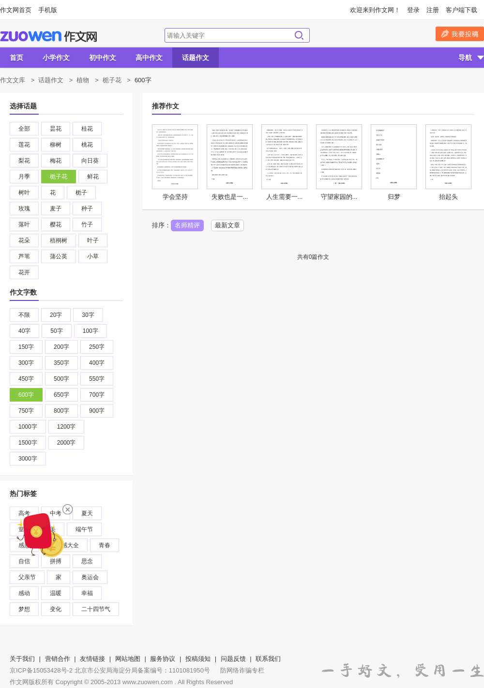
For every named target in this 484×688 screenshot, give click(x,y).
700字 (97, 394)
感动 (24, 593)
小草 (93, 256)
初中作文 (102, 57)
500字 (61, 378)
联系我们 (268, 658)
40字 (24, 331)
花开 (24, 272)
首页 (16, 57)
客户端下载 (461, 10)
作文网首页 (15, 10)
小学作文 (56, 57)
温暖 (55, 593)
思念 (87, 561)
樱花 (55, 224)
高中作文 (149, 57)
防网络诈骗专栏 (242, 670)
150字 (26, 347)
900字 (97, 410)
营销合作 (57, 658)
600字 (26, 394)
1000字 (27, 426)
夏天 (87, 513)
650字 (61, 394)
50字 (56, 331)
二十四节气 (95, 609)
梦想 (24, 609)
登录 (413, 10)
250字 (97, 347)
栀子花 (112, 80)
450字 (26, 378)
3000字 (27, 458)
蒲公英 (58, 256)
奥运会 (90, 577)
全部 (24, 128)
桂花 (87, 128)
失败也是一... (230, 196)
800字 (61, 410)
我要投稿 (460, 34)
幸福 (87, 593)
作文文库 (12, 80)
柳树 (55, 144)
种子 (87, 208)
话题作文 (195, 57)
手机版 (47, 10)
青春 (104, 545)
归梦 (394, 196)
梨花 (24, 160)
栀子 (81, 192)
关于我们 (22, 658)
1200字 (66, 426)
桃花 (87, 144)
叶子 (93, 240)
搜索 (299, 35)
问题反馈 (233, 658)
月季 (24, 176)
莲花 (24, 144)
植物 (82, 80)
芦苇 (24, 256)
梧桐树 (58, 240)
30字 (88, 315)
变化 (55, 609)
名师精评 (187, 225)
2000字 (66, 442)
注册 (432, 10)
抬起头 (448, 196)
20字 (56, 315)
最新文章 (227, 225)
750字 (26, 410)
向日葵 (90, 160)
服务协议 (162, 658)
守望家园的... (339, 196)
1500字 (27, 442)
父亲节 (27, 577)
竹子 (87, 224)
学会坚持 (175, 196)
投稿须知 (198, 658)
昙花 (55, 128)
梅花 (55, 160)
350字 (61, 362)
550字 (97, 378)
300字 (26, 362)
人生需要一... (284, 196)
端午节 (84, 529)
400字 (97, 362)
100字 (90, 331)
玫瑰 (24, 208)
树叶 (24, 192)
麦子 (55, 208)
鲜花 (93, 176)
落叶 (24, 224)
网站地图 (127, 658)
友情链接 (92, 658)
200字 (61, 347)
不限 (24, 315)
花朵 (24, 240)
